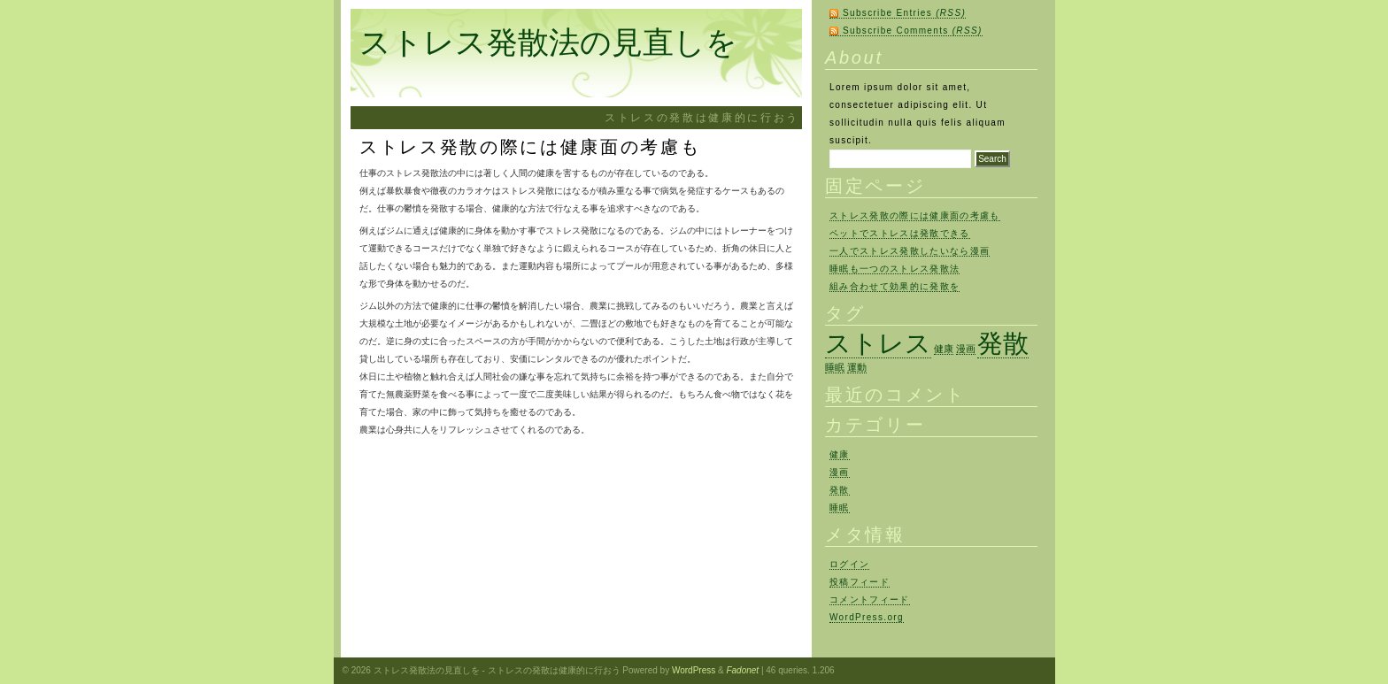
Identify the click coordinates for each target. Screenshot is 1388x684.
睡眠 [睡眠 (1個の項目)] (834, 367)
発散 (839, 490)
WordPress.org (866, 617)
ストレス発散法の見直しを (548, 42)
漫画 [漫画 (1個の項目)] (965, 348)
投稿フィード (859, 582)
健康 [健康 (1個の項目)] (943, 348)
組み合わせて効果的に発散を (894, 286)
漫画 (839, 472)
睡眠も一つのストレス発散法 (894, 268)
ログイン (849, 564)
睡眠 (839, 507)
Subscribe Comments (913, 30)
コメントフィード (869, 599)
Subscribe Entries (904, 13)
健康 (839, 454)
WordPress (693, 670)
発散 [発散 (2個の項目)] (1003, 342)
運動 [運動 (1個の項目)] (857, 367)
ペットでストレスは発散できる (899, 233)
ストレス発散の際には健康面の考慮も (914, 215)
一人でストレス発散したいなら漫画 (909, 251)
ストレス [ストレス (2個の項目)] (878, 342)
